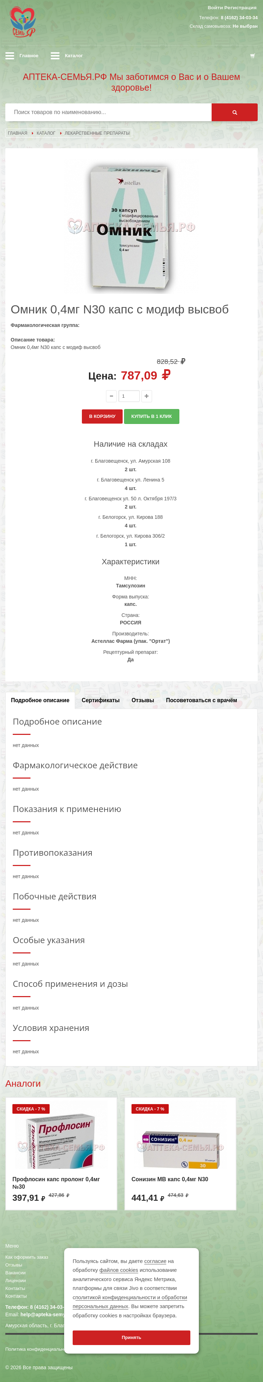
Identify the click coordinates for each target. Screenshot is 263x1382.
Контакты (15, 1288)
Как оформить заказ (26, 1257)
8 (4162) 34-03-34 (239, 17)
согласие (155, 1261)
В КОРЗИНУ (102, 416)
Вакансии (15, 1272)
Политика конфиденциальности (39, 1349)
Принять (131, 1337)
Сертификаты (100, 700)
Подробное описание (40, 700)
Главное (28, 55)
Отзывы (143, 700)
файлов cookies (119, 1270)
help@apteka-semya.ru (48, 1314)
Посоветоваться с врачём (201, 700)
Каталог (74, 55)
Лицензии (15, 1280)
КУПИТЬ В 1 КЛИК (152, 416)
